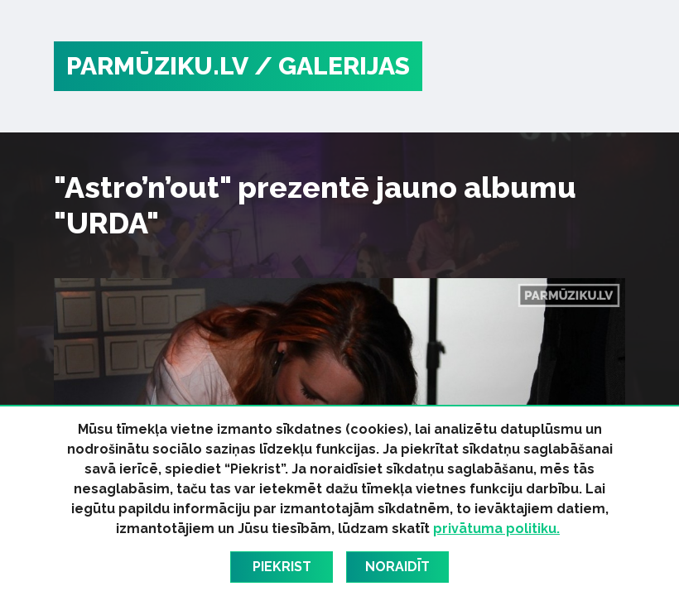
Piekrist (282, 566)
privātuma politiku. (496, 528)
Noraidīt (397, 566)
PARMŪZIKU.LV (157, 65)
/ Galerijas (332, 65)
